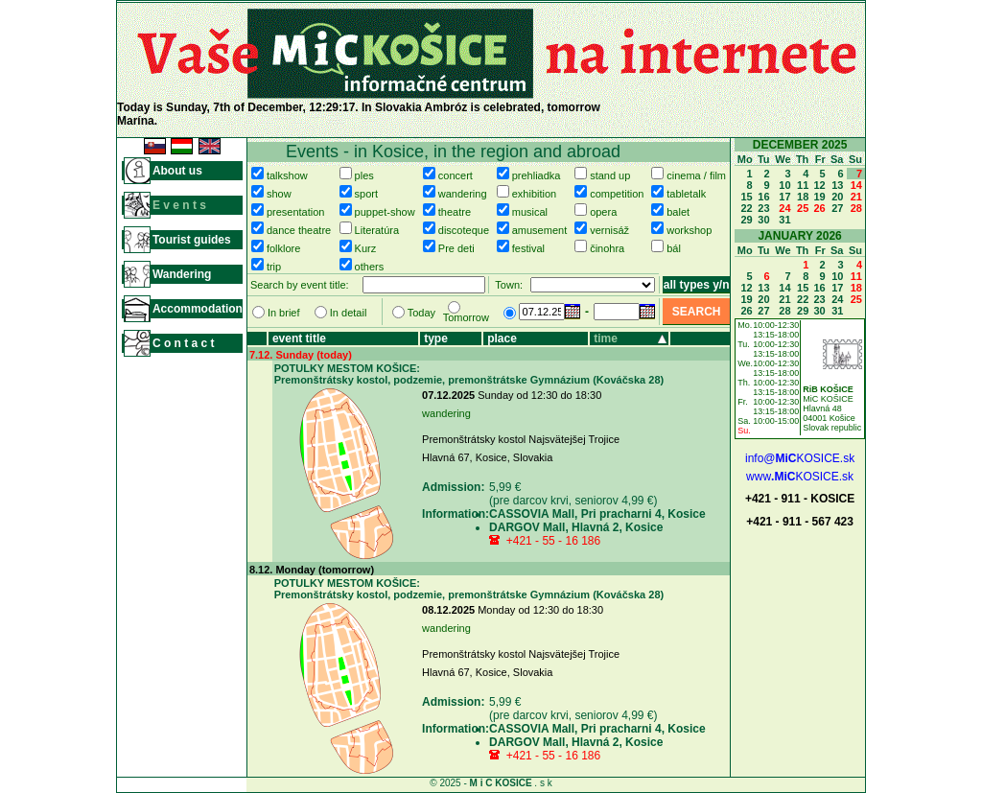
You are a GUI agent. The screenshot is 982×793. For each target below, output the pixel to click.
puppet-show (385, 212)
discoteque (463, 230)
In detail (348, 312)
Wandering (182, 274)
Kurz (366, 248)
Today (421, 312)
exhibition (534, 193)
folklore (283, 248)
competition (616, 193)
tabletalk (686, 193)
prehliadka (536, 175)
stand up (610, 175)
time (606, 338)
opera (603, 212)
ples (364, 175)
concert (455, 175)
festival (528, 248)
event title (299, 338)
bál (673, 248)
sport (366, 193)
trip (274, 266)
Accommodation (197, 308)
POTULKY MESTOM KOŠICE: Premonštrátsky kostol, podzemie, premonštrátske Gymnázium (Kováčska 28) (469, 373)
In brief (284, 312)
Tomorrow (466, 317)
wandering (462, 193)
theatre (454, 212)
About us (177, 170)
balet (678, 212)
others (370, 266)
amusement (539, 230)
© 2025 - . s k (490, 783)
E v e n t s (179, 205)
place (502, 338)
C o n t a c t (183, 343)
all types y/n (697, 285)
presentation (296, 212)
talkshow (287, 175)
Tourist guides (191, 239)
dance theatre (299, 230)
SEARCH (696, 311)
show (279, 193)
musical (530, 212)
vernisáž (609, 230)
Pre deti (456, 248)
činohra (607, 248)
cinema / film (696, 175)
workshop (689, 230)
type (436, 338)
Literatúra (377, 230)
